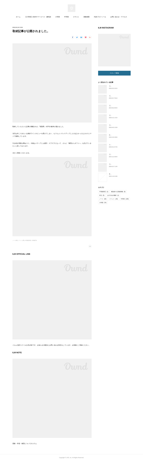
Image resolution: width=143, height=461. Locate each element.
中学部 (66, 17)
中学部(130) (28, 240)
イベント (113, 199)
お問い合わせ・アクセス (118, 17)
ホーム (18, 17)
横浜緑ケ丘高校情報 (118, 191)
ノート (102, 199)
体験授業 (86, 17)
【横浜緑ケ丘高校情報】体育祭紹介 (119, 154)
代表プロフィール (100, 17)
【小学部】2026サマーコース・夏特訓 (38, 17)
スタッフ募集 (114, 73)
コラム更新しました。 (115, 144)
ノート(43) (15, 240)
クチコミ (76, 17)
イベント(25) (21, 240)
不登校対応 (103, 191)
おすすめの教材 (113, 195)
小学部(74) (34, 240)
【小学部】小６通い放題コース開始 (119, 96)
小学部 (57, 17)
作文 (101, 195)
